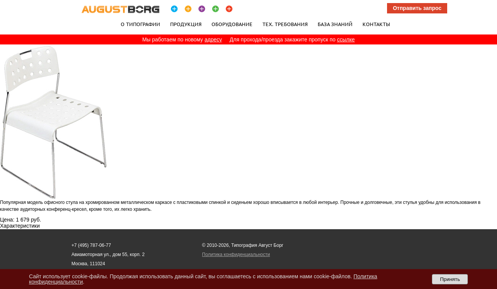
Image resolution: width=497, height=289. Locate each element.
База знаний (335, 24)
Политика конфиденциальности (236, 254)
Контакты (376, 24)
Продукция (186, 24)
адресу (213, 39)
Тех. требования (285, 24)
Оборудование (232, 24)
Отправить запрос (417, 8)
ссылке (346, 39)
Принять (450, 279)
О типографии (140, 24)
